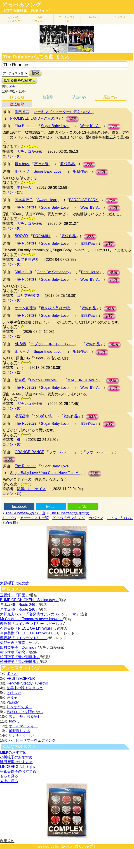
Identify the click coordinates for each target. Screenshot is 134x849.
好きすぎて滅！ (19, 707)
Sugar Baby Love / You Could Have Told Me (45, 473)
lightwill (62, 846)
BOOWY (21, 236)
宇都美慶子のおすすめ (18, 771)
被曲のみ (79, 97)
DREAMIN (41, 236)
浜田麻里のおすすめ (16, 762)
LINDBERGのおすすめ (18, 767)
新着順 (48, 97)
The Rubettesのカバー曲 (25, 513)
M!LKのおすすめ (13, 752)
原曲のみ (110, 97)
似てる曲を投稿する (19, 80)
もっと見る (9, 776)
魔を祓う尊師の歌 (55, 308)
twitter (51, 506)
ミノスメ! (120, 17)
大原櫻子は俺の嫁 (14, 583)
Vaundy (13, 702)
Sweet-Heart (47, 200)
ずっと (12, 674)
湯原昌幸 (22, 416)
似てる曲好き (28, 259)
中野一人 (24, 187)
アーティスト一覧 (34, 518)
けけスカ (14, 693)
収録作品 (67, 164)
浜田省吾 (22, 112)
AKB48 (20, 344)
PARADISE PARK (83, 200)
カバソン (93, 17)
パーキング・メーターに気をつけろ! (63, 112)
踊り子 (12, 697)
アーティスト (67, 19)
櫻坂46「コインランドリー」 (23, 624)
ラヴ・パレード (61, 452)
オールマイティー (23, 726)
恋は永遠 (41, 164)
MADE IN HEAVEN (83, 380)
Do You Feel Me (43, 380)
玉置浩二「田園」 (14, 595)
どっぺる (13, 19)
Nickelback (23, 272)
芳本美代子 (24, 200)
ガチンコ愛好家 (29, 151)
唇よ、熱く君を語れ (25, 716)
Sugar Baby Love (55, 126)
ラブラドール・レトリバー (52, 344)
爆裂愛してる (19, 731)
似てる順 (17, 97)
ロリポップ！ (85, 846)
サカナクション (21, 736)
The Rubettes (25, 126)
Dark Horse (90, 272)
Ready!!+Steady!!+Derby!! (27, 683)
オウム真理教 (25, 308)
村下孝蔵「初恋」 (14, 652)
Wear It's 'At (90, 126)
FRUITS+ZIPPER (21, 678)
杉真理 (20, 380)
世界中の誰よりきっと (25, 688)
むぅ (20, 368)
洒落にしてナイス (31, 489)
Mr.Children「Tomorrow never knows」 (31, 619)
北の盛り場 (43, 416)
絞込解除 (17, 104)
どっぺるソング (21, 5)
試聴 (72, 119)
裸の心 (14, 721)
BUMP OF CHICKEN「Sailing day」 (29, 600)
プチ (11, 87)
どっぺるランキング (68, 518)
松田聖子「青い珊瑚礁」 (20, 657)
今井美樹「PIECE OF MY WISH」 (27, 628)
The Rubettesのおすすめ (69, 513)
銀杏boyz (22, 164)
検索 (35, 73)
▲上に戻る (9, 781)
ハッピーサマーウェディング (32, 740)
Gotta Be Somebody (53, 272)
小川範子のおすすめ (16, 757)
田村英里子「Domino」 (19, 647)
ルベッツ (22, 171)
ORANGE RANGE (29, 452)
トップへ (9, 518)
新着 (40, 19)
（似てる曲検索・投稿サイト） (27, 10)
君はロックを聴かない (25, 712)
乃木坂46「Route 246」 (19, 605)
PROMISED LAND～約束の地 (34, 118)
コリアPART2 (28, 296)
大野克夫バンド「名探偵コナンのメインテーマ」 (40, 614)
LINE (83, 506)
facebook (19, 506)
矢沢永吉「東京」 (14, 643)
